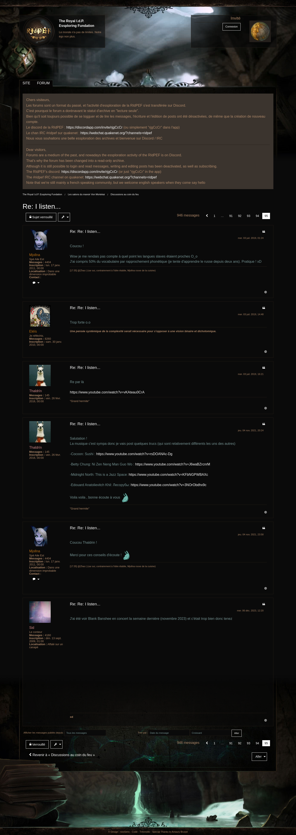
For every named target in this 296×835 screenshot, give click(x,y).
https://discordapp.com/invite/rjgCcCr (94, 127)
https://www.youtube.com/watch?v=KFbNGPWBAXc (168, 474)
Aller (258, 756)
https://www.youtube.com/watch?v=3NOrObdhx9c (168, 485)
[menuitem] (42, 217)
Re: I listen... (42, 206)
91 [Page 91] (231, 216)
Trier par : (143, 732)
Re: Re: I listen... (85, 231)
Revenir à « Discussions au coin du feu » (62, 755)
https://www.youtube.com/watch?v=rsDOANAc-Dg (134, 454)
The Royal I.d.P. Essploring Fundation (42, 194)
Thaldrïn (35, 391)
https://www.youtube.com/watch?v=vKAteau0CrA (107, 392)
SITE (26, 83)
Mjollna (34, 255)
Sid (31, 627)
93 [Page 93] (248, 216)
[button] (207, 216)
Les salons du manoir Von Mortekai (86, 194)
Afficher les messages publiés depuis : (44, 732)
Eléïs (33, 331)
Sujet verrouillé (41, 217)
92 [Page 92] (239, 216)
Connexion (231, 26)
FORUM (43, 83)
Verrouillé (37, 744)
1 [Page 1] (214, 216)
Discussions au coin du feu (125, 194)
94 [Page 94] (257, 216)
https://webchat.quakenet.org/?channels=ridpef (116, 133)
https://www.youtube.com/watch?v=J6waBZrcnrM (172, 464)
